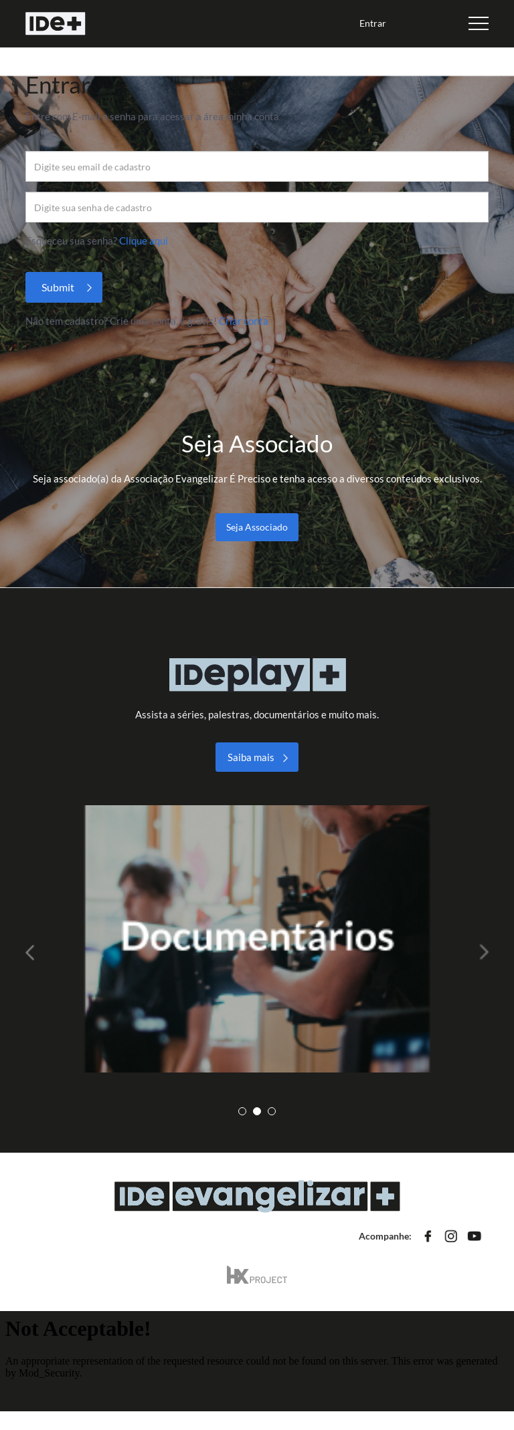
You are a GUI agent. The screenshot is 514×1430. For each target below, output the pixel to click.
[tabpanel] (256, 938)
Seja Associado (257, 527)
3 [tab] (272, 1111)
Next (478, 952)
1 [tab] (242, 1111)
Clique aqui (143, 241)
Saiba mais (251, 757)
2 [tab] (257, 1111)
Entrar (372, 23)
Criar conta (243, 321)
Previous (35, 952)
